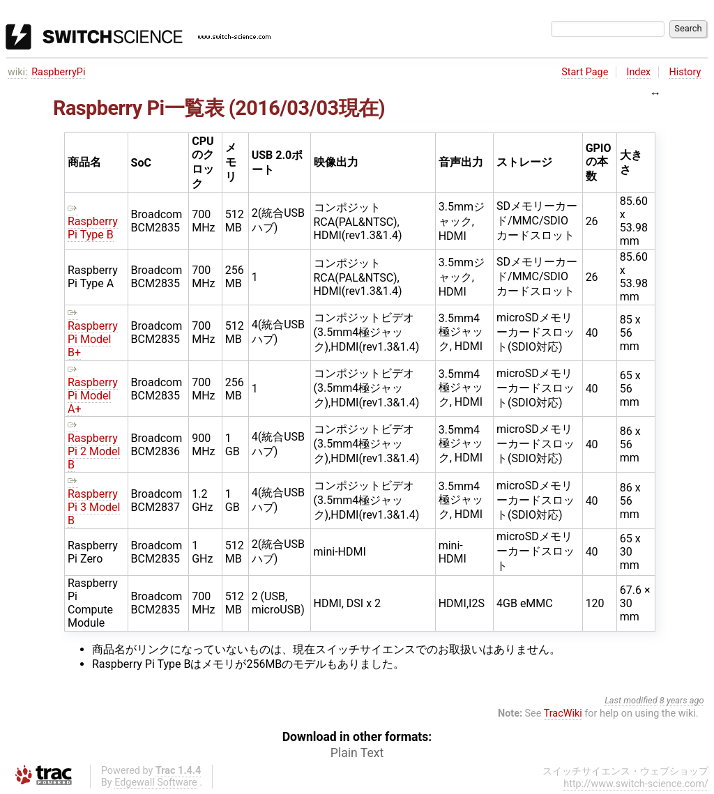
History (685, 72)
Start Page (584, 72)
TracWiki (563, 713)
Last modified (631, 700)
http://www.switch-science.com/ (635, 784)
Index (639, 72)
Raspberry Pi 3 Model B (94, 500)
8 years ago (682, 700)
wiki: (18, 72)
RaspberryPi (58, 72)
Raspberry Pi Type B (93, 221)
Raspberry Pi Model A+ (93, 388)
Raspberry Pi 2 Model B (94, 444)
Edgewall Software (155, 782)
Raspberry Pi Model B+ (93, 332)
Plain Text (357, 753)
